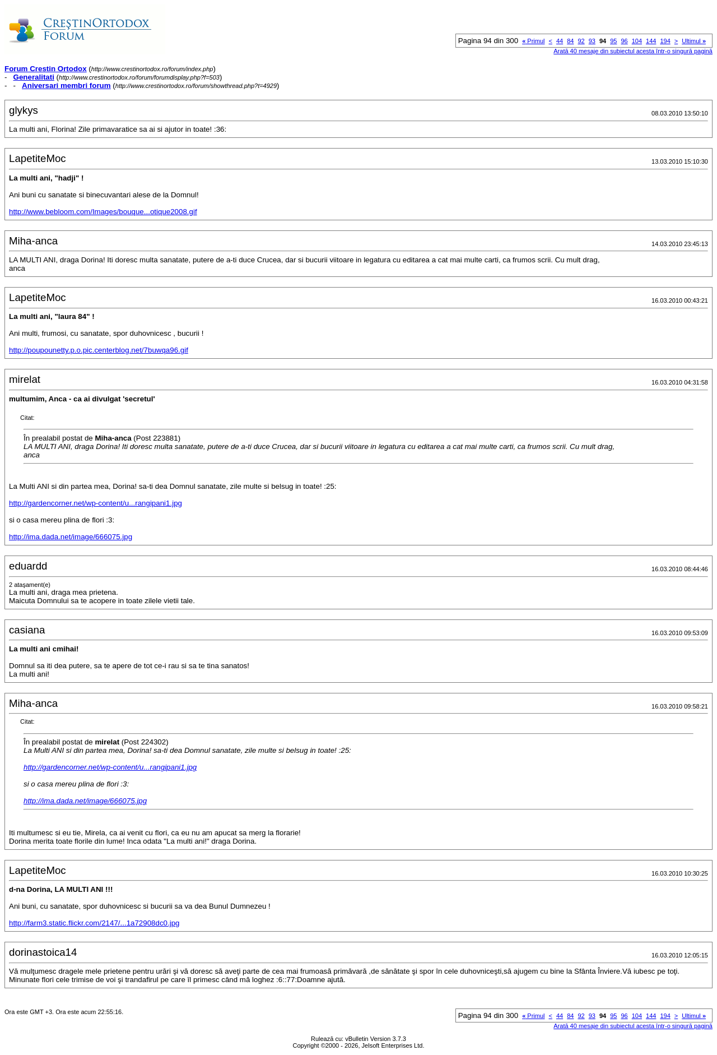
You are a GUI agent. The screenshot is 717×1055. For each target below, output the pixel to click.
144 (651, 41)
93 (592, 41)
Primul (533, 41)
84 (570, 41)
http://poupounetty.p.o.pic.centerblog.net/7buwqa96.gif (98, 350)
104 (637, 41)
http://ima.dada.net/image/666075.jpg (70, 537)
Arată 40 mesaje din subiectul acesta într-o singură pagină (633, 51)
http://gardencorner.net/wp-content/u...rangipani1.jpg (95, 503)
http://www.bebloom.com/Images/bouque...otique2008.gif (103, 211)
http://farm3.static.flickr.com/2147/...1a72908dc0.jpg (94, 923)
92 (581, 41)
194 (665, 41)
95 (613, 41)
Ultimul (694, 41)
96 (624, 41)
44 (559, 41)
